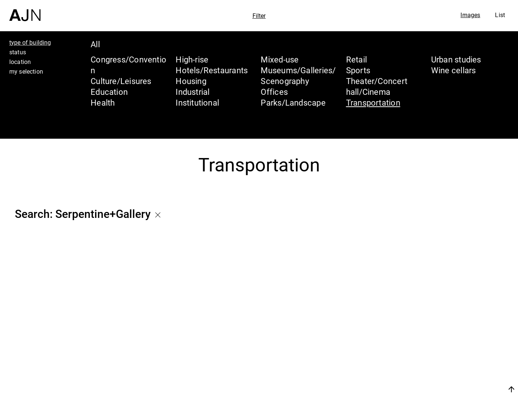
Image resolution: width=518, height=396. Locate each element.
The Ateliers (454, 342)
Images (470, 15)
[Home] (24, 10)
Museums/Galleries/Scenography (298, 75)
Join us (432, 389)
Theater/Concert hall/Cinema (376, 86)
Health (103, 102)
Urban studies (456, 59)
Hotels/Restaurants (212, 70)
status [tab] (17, 52)
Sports (358, 70)
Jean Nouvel (455, 328)
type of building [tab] (30, 42)
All (95, 44)
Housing (191, 80)
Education (109, 91)
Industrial (192, 91)
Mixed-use (280, 59)
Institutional (197, 102)
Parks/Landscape (293, 102)
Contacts (446, 371)
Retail (356, 59)
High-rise (192, 59)
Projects (444, 357)
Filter (259, 16)
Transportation (373, 102)
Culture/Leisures (121, 80)
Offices (274, 91)
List (500, 15)
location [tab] (20, 62)
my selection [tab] (26, 71)
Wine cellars (453, 70)
